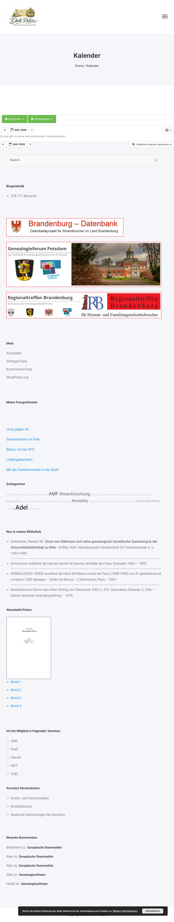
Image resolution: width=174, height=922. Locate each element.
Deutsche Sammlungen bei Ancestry (38, 815)
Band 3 (16, 698)
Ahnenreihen (144, 494)
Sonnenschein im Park (23, 439)
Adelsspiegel (64, 501)
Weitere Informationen (125, 911)
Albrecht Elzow (130, 494)
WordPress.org (17, 377)
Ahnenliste (25, 501)
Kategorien (14, 119)
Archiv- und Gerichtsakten (30, 798)
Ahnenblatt (36, 501)
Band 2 (16, 690)
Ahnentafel (12, 501)
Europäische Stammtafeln (45, 847)
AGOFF (9, 494)
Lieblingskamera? (19, 460)
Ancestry (80, 500)
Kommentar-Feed (19, 369)
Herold (16, 757)
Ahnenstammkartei (112, 494)
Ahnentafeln (35, 508)
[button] (151, 144)
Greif (14, 749)
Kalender (92, 66)
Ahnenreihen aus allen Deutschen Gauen (116, 501)
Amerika (10, 508)
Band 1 (16, 682)
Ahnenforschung (74, 493)
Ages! (92, 501)
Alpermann (96, 494)
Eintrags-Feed (16, 361)
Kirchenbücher (21, 806)
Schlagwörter (42, 119)
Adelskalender (50, 501)
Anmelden (14, 353)
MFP (14, 766)
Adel (21, 507)
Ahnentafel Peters (149, 501)
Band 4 (16, 706)
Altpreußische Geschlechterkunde (31, 494)
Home (79, 66)
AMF (53, 493)
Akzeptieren (153, 911)
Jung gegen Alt (17, 429)
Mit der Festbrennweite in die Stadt (32, 470)
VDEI (14, 774)
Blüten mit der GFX (20, 449)
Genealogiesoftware (32, 874)
